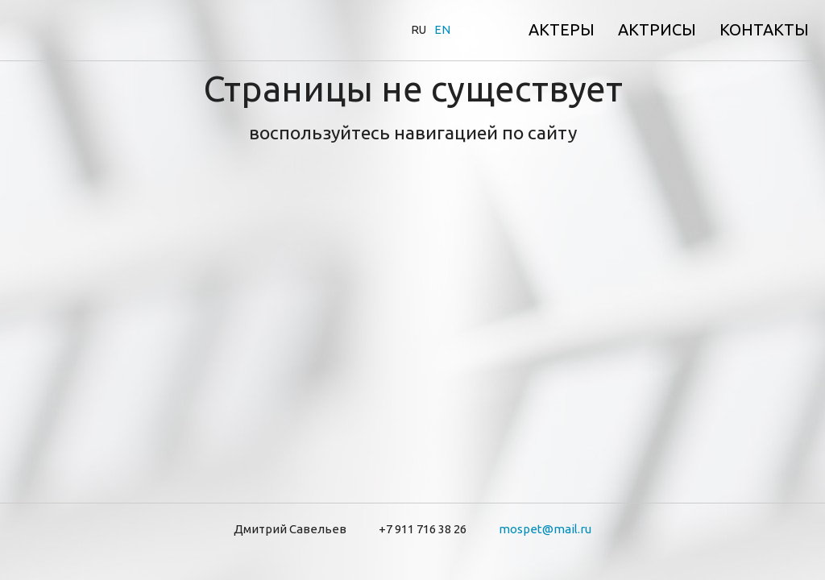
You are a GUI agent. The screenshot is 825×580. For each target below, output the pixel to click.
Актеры (562, 29)
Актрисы (657, 29)
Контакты (764, 29)
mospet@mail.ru (545, 529)
